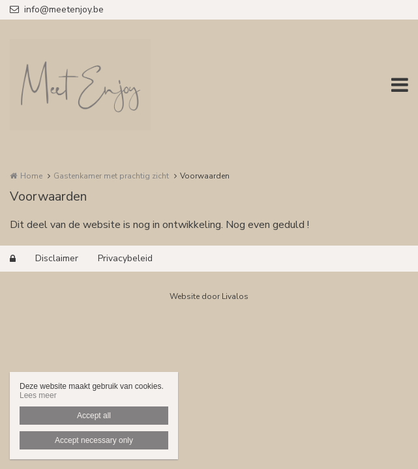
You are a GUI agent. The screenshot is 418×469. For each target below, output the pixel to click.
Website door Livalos (209, 296)
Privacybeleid (125, 258)
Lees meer (38, 395)
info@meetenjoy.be (57, 9)
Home (31, 176)
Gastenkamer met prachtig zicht (111, 176)
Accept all (94, 415)
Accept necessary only (94, 440)
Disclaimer (56, 258)
